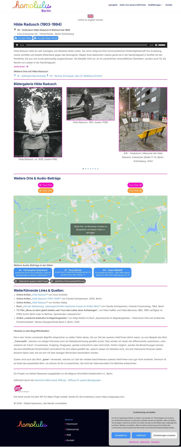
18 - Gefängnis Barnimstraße (31, 76)
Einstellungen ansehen (164, 435)
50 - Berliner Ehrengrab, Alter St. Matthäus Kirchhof (76, 76)
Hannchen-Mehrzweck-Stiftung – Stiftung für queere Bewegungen (67, 380)
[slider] (86, 45)
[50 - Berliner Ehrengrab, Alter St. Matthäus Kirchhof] (47, 76)
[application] (90, 45)
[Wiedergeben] (17, 45)
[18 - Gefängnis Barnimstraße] (15, 76)
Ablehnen (141, 435)
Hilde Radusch (39, 295)
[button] (83, 169)
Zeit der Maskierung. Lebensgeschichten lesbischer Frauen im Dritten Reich (61, 306)
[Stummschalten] (156, 45)
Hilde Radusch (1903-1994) (46, 299)
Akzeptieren (121, 435)
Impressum (155, 442)
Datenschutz (134, 442)
